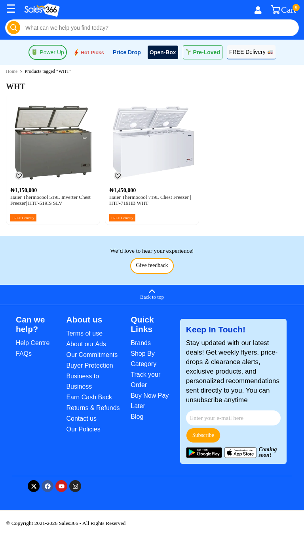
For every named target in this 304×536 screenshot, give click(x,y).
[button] (18, 175)
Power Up (47, 52)
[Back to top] (152, 293)
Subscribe (203, 435)
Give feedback (152, 265)
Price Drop (127, 52)
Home (11, 71)
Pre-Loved (203, 52)
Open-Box (163, 52)
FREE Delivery (251, 52)
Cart (283, 10)
